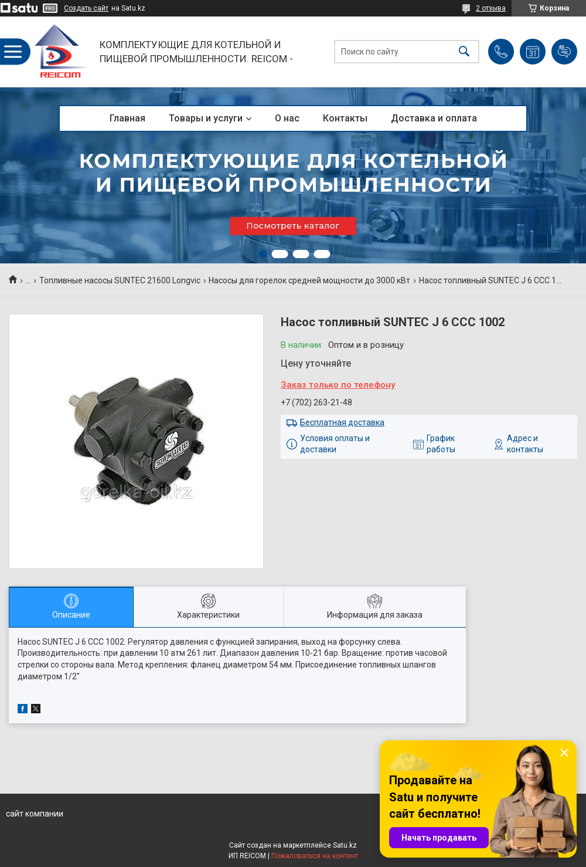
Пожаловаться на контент (314, 856)
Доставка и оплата (434, 118)
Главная (127, 118)
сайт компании (34, 813)
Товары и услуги (206, 118)
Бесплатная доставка (342, 422)
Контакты (345, 118)
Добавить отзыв (564, 52)
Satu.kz (345, 845)
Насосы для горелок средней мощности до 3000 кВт (309, 280)
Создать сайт (86, 8)
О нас (287, 118)
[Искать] (464, 52)
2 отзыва (491, 8)
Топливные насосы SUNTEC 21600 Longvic (119, 280)
